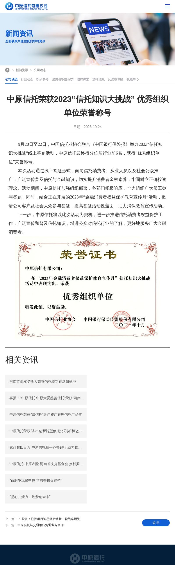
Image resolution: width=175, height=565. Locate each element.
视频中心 (133, 79)
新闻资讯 (19, 70)
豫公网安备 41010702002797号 (79, 555)
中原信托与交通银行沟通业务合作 (34, 459)
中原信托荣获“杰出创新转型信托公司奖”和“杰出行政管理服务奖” (130, 398)
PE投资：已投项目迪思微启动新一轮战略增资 (42, 453)
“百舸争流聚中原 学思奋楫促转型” (34, 431)
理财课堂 (83, 79)
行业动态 (27, 79)
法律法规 (98, 79)
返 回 (155, 457)
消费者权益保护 (62, 79)
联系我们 (60, 551)
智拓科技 (103, 559)
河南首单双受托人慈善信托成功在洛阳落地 (41, 381)
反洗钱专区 (115, 79)
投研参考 (42, 79)
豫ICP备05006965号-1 (81, 559)
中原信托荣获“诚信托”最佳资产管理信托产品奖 (44, 398)
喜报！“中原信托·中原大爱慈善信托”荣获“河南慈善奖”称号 (130, 381)
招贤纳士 (90, 551)
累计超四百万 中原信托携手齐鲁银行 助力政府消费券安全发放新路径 (47, 414)
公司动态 (37, 70)
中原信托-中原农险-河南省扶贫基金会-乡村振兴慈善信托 (130, 414)
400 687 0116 (87, 539)
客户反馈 (75, 551)
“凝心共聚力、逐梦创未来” (112, 431)
